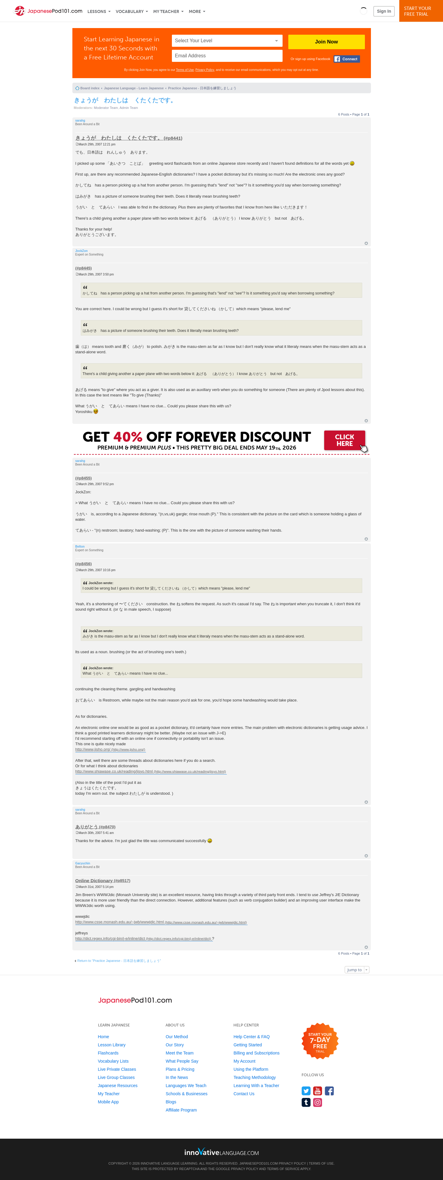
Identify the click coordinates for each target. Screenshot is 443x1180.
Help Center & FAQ (251, 1036)
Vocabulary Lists (113, 1061)
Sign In (384, 11)
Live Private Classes (117, 1069)
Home (103, 1036)
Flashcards (108, 1053)
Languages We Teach (186, 1085)
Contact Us (243, 1093)
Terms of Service (283, 1169)
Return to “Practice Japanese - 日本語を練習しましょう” (119, 960)
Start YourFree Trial (422, 11)
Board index (90, 88)
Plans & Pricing (180, 1069)
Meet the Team (179, 1053)
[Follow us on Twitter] (306, 1091)
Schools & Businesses (186, 1093)
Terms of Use (185, 70)
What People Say (182, 1061)
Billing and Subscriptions (256, 1053)
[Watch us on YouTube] (317, 1091)
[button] (363, 11)
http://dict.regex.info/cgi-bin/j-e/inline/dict (110, 938)
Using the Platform (250, 1069)
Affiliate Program (181, 1110)
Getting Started (247, 1044)
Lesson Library (112, 1044)
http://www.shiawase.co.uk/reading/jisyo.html (114, 771)
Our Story (175, 1044)
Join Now (326, 42)
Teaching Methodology (254, 1077)
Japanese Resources (118, 1085)
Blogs (171, 1101)
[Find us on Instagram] (317, 1102)
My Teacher (166, 11)
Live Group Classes (116, 1077)
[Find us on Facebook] (329, 1091)
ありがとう (86, 826)
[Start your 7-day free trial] (320, 1041)
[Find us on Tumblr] (306, 1102)
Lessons (96, 11)
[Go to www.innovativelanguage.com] (222, 1151)
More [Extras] (195, 11)
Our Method (177, 1036)
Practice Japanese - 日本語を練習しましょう (202, 88)
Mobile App (108, 1101)
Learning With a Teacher (256, 1085)
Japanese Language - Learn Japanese (134, 88)
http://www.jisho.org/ (92, 749)
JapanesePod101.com (258, 1163)
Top (366, 243)
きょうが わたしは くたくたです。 (125, 100)
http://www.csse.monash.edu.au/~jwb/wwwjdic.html (119, 922)
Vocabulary (130, 11)
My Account (244, 1061)
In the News (177, 1077)
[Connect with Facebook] (347, 59)
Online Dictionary (94, 880)
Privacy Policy (204, 70)
